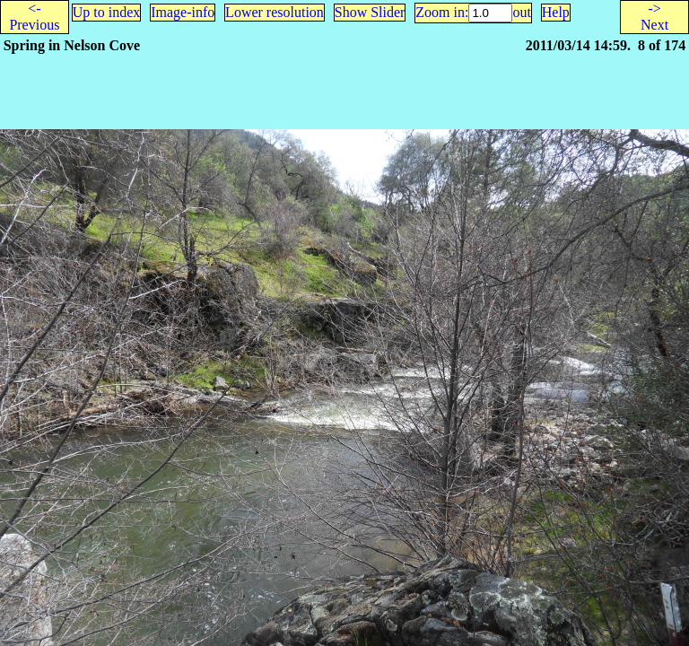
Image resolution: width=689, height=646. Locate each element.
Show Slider (370, 12)
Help (556, 12)
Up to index (107, 12)
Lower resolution (274, 12)
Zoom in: (441, 12)
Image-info (182, 12)
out (521, 12)
